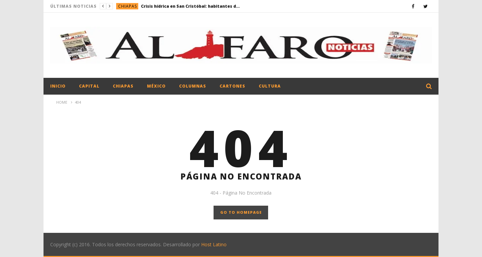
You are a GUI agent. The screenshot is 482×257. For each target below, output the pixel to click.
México (156, 86)
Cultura (270, 86)
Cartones (232, 86)
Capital (89, 86)
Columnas (192, 86)
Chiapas (127, 6)
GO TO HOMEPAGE (241, 212)
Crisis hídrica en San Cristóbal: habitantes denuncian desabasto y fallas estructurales (191, 6)
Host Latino (214, 244)
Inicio (58, 86)
